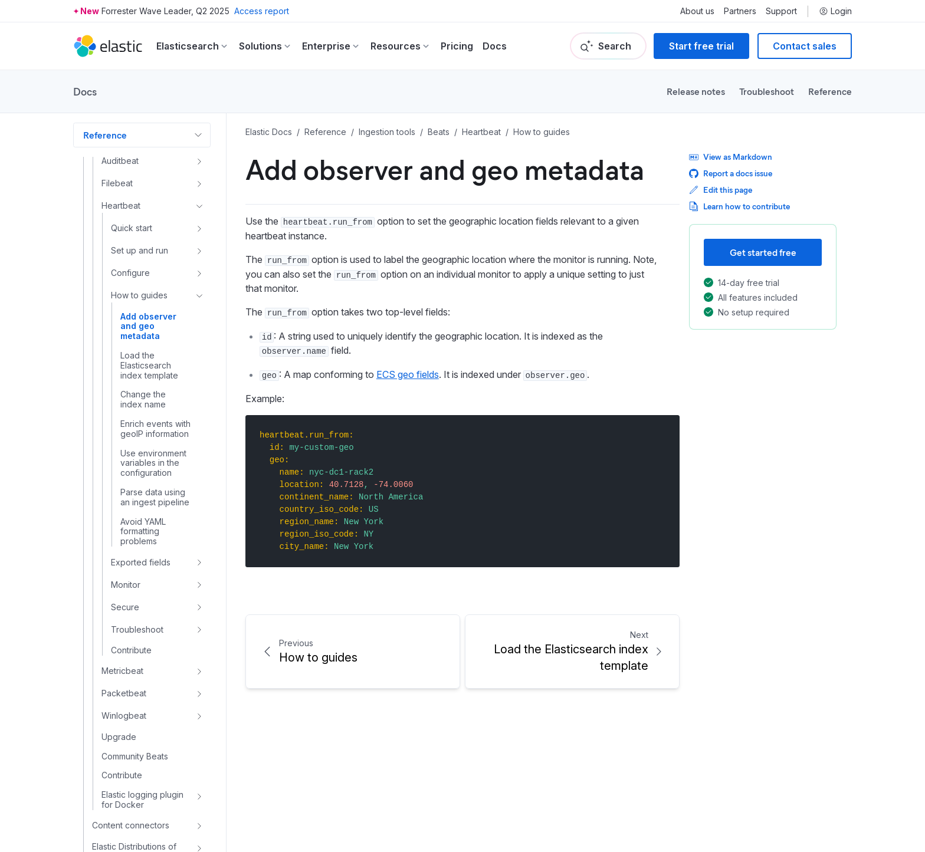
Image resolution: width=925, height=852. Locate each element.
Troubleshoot (766, 91)
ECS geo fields (407, 374)
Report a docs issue (730, 173)
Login (835, 11)
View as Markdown (730, 156)
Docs (495, 46)
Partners (740, 11)
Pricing (457, 46)
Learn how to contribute (739, 206)
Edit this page (720, 189)
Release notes (696, 91)
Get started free (763, 252)
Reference (830, 91)
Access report (261, 11)
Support (781, 11)
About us (697, 11)
